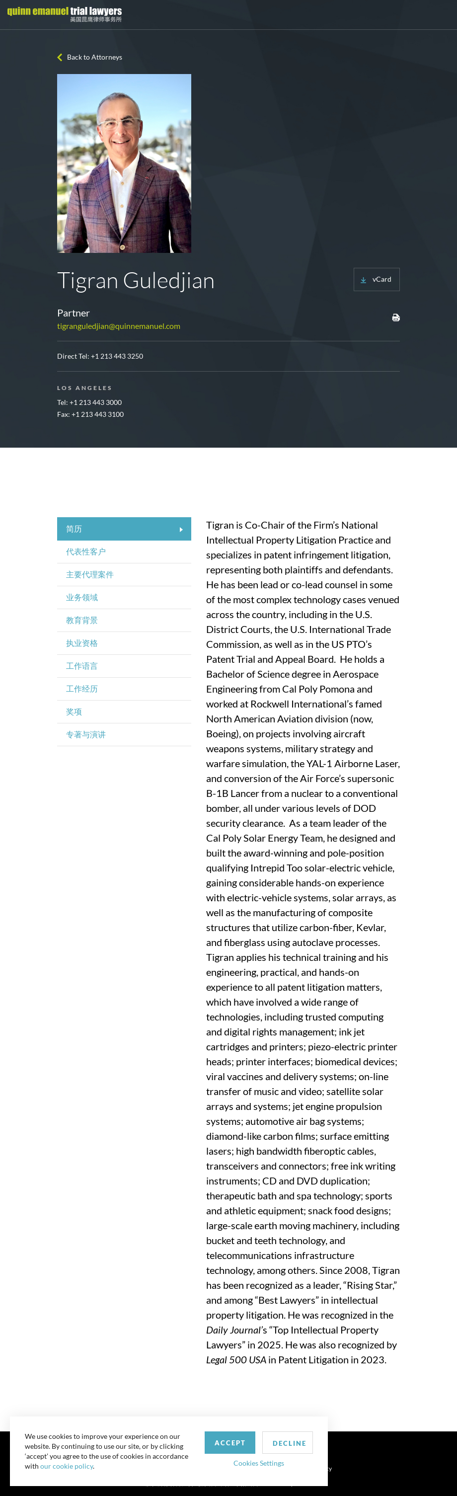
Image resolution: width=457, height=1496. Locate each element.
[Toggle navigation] (441, 15)
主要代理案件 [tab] (90, 574)
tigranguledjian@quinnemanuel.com (118, 325)
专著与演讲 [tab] (86, 734)
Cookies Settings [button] (258, 1463)
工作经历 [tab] (82, 688)
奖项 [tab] (74, 711)
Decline (289, 1443)
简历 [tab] (74, 528)
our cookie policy (66, 1466)
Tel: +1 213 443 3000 (89, 402)
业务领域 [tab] (82, 597)
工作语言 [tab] (82, 665)
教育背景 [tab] (82, 620)
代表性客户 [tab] (86, 551)
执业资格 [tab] (82, 642)
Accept (230, 1443)
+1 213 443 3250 (117, 356)
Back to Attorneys (94, 57)
